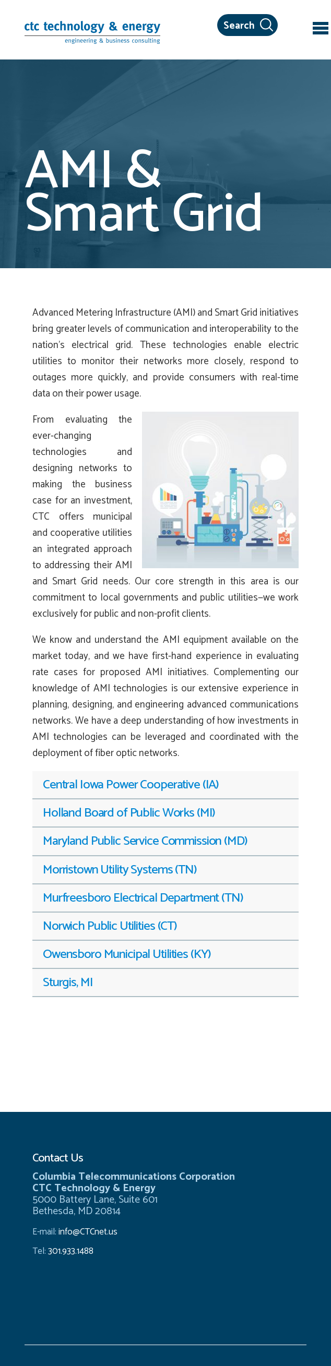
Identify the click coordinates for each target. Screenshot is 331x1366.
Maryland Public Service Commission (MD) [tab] (145, 841)
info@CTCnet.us (87, 1232)
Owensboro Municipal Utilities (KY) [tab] (127, 954)
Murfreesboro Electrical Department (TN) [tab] (143, 898)
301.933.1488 (69, 1251)
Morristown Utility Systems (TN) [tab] (120, 869)
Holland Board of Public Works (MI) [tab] (129, 812)
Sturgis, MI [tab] (67, 982)
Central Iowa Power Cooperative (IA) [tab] (131, 784)
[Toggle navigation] (320, 29)
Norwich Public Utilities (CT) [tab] (110, 926)
